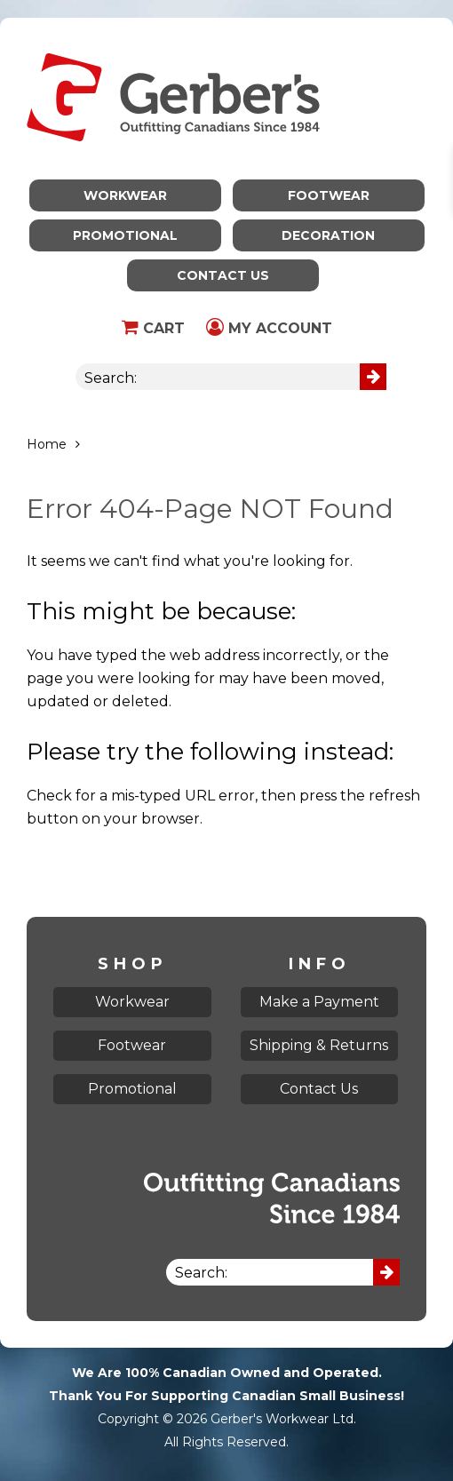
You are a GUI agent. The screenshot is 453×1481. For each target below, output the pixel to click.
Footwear (329, 195)
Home (47, 444)
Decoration (328, 235)
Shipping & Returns (319, 1045)
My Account (269, 328)
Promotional (125, 235)
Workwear (125, 195)
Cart (153, 328)
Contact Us (223, 275)
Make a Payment (319, 1001)
